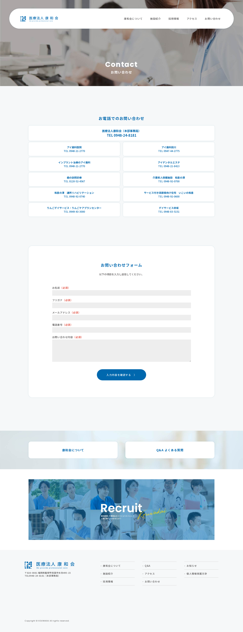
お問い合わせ (213, 18)
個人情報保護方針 (197, 578)
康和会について (133, 18)
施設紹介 (155, 18)
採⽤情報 (173, 18)
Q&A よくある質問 (169, 454)
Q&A (147, 570)
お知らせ (192, 570)
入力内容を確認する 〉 (121, 379)
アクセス (192, 18)
